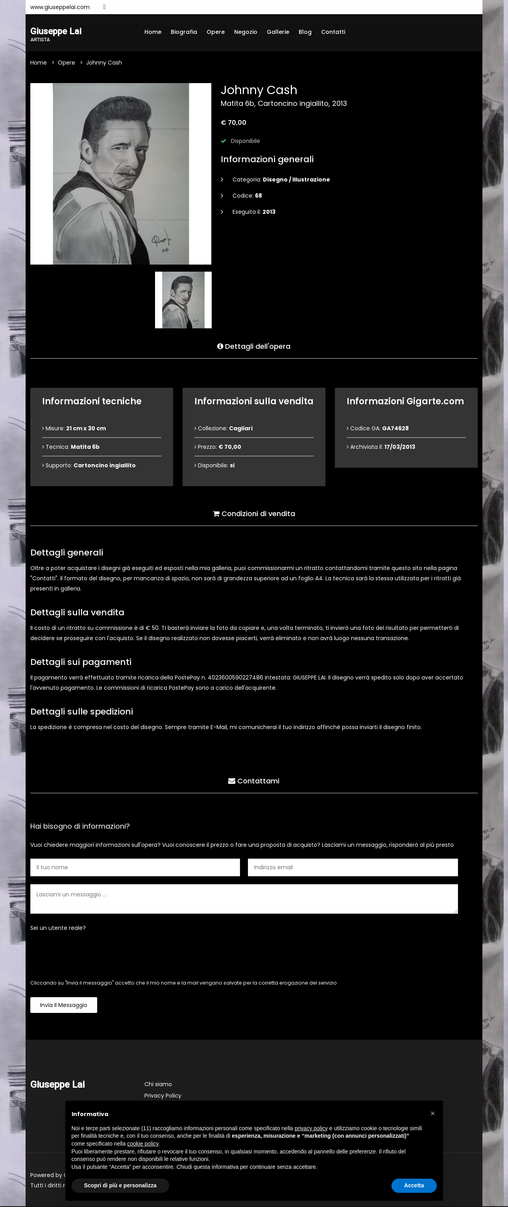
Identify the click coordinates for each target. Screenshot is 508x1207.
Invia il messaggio (63, 1006)
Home (152, 32)
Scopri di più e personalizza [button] (120, 1185)
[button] (433, 1113)
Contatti (333, 32)
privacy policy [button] (311, 1128)
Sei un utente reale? (58, 929)
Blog (305, 32)
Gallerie (278, 32)
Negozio (245, 32)
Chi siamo (158, 1085)
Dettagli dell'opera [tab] (253, 346)
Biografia (184, 32)
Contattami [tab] (253, 780)
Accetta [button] (414, 1185)
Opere (216, 32)
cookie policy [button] (143, 1143)
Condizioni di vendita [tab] (254, 513)
